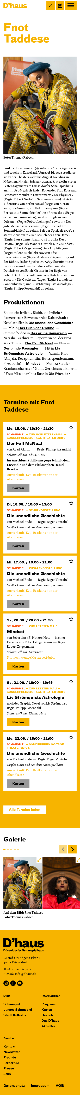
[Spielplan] (60, 5)
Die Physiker (59, 374)
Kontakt (9, 1046)
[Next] (72, 849)
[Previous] (63, 849)
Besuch (47, 1015)
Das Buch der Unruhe (36, 328)
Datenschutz (14, 1085)
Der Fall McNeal (39, 343)
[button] (50, 5)
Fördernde (11, 1063)
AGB (60, 1085)
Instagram (6, 983)
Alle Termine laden (24, 809)
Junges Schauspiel (17, 1009)
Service (8, 1038)
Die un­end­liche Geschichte (50, 323)
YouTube (20, 983)
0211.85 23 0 (23, 969)
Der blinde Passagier (21, 348)
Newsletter (11, 1052)
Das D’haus (50, 1020)
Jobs (7, 1074)
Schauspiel (11, 1004)
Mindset (33, 363)
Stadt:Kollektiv (14, 1015)
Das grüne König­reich (48, 333)
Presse (8, 1068)
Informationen (50, 996)
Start (6, 996)
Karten (18, 666)
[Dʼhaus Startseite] (15, 5)
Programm (49, 1004)
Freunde (9, 1057)
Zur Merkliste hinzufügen (71, 427)
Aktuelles (48, 1026)
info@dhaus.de (25, 974)
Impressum (40, 1085)
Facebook (13, 983)
